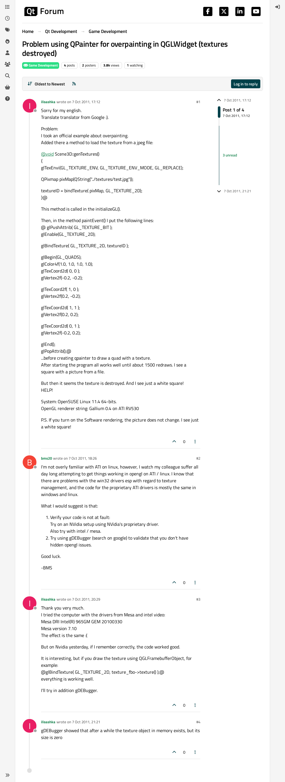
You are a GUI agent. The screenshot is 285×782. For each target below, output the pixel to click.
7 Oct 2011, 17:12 (86, 102)
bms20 (46, 458)
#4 (198, 722)
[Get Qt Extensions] (7, 87)
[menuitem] (277, 6)
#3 (198, 599)
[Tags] (7, 29)
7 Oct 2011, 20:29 (86, 599)
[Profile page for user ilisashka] (29, 106)
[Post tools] (195, 441)
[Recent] (7, 18)
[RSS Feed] (74, 83)
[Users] (7, 52)
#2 (198, 458)
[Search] (7, 75)
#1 (198, 102)
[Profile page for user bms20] (29, 462)
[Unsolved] (7, 98)
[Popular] (7, 41)
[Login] (277, 6)
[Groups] (7, 64)
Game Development (41, 65)
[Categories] (7, 6)
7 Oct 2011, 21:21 (86, 722)
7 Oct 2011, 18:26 (83, 458)
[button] (7, 775)
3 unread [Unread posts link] (230, 155)
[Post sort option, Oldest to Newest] (46, 83)
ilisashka (48, 102)
